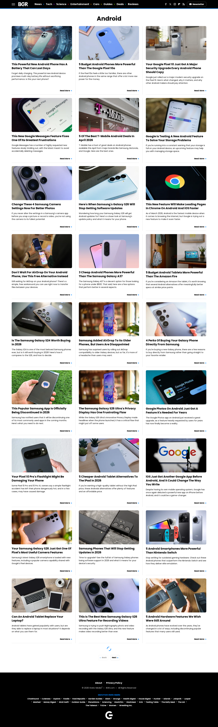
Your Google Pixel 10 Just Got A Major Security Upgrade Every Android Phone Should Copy (173, 68)
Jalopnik (177, 699)
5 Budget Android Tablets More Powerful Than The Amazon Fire (174, 274)
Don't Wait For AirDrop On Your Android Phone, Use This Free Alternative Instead (40, 274)
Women (112, 705)
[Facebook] (166, 4)
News (38, 4)
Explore (56, 699)
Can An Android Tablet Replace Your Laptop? (37, 618)
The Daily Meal (168, 702)
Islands (167, 699)
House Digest (145, 699)
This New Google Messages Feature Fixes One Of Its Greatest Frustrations (40, 138)
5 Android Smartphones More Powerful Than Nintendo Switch (173, 550)
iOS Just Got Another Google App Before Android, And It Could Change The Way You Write (174, 480)
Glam (107, 699)
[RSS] (184, 4)
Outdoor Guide (78, 702)
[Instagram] (175, 4)
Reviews (133, 4)
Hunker (157, 699)
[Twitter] (170, 4)
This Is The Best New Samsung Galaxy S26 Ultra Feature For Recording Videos (108, 618)
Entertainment (79, 4)
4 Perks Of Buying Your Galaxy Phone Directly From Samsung (172, 342)
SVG (141, 702)
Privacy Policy (114, 682)
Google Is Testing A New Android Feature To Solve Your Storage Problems (174, 138)
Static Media (95, 688)
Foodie (66, 699)
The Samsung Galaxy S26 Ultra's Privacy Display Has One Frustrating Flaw (107, 410)
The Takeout (91, 705)
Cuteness (46, 699)
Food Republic (78, 699)
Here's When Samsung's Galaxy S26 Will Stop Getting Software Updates (107, 206)
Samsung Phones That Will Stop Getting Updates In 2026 (107, 550)
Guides (108, 4)
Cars (96, 4)
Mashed (37, 702)
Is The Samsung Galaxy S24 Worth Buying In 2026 (41, 342)
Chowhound (33, 699)
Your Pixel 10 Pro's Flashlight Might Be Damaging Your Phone (38, 478)
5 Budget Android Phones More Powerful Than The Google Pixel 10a (107, 66)
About (98, 682)
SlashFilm (118, 702)
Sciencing (107, 702)
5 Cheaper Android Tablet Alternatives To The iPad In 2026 (108, 478)
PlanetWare (93, 702)
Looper (187, 699)
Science (61, 4)
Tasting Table (152, 702)
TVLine (103, 705)
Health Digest (129, 699)
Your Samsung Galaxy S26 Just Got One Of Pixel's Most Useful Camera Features (41, 550)
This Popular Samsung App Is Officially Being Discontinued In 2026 (39, 410)
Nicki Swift (64, 702)
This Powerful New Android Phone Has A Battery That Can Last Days (39, 66)
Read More (65, 90)
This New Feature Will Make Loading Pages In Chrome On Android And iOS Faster (176, 206)
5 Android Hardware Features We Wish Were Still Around (173, 618)
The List (181, 702)
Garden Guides (95, 699)
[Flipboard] (179, 4)
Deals (120, 4)
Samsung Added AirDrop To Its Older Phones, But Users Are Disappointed (105, 342)
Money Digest (50, 702)
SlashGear (131, 702)
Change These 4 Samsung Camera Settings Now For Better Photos (36, 206)
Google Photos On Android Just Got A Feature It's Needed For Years (172, 410)
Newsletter (196, 4)
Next (114, 657)
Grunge (116, 699)
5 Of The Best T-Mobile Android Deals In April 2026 (106, 138)
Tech (49, 4)
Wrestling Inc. (125, 705)
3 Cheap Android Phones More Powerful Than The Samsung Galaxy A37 (106, 274)
